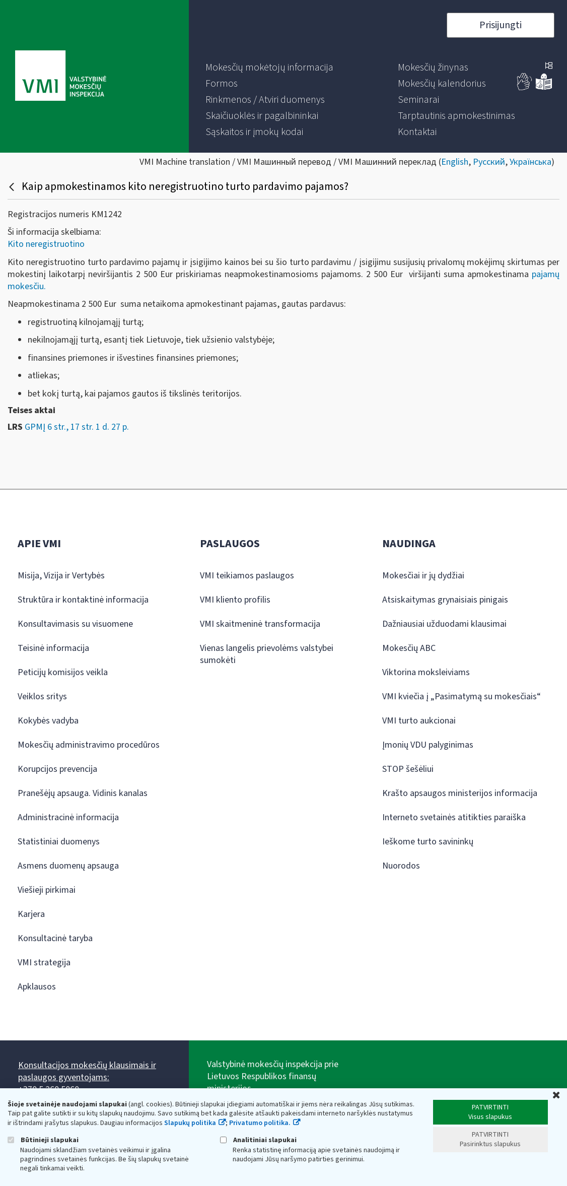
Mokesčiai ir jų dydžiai (423, 575)
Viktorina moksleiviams (426, 672)
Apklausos (37, 986)
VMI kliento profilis (235, 600)
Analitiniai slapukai (258, 1140)
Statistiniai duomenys (59, 841)
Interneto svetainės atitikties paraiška (454, 817)
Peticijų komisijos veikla (63, 672)
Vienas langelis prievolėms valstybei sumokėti (266, 654)
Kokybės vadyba (48, 720)
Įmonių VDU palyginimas (427, 745)
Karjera (31, 914)
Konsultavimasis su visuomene (75, 624)
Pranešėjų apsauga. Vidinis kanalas (83, 793)
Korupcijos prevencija (57, 769)
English (454, 162)
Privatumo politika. (260, 1123)
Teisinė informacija (53, 648)
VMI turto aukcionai (419, 720)
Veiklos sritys (42, 696)
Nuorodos (401, 866)
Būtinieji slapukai (43, 1140)
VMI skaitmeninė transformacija (260, 624)
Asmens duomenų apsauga (68, 866)
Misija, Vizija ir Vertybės (61, 575)
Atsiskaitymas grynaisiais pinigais (445, 600)
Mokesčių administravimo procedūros (89, 745)
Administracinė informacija (68, 817)
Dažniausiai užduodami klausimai (444, 624)
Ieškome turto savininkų (427, 841)
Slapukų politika (190, 1123)
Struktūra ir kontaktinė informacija (83, 600)
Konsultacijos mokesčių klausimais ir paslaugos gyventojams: (87, 1071)
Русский (489, 162)
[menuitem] (269, 67)
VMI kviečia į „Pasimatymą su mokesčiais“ (461, 696)
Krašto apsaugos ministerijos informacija (459, 793)
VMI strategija (44, 962)
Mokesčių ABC (409, 648)
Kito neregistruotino (46, 244)
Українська (530, 162)
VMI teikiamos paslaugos (247, 575)
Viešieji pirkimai (47, 890)
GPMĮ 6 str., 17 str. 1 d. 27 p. (77, 427)
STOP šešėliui (408, 769)
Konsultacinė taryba (55, 938)
